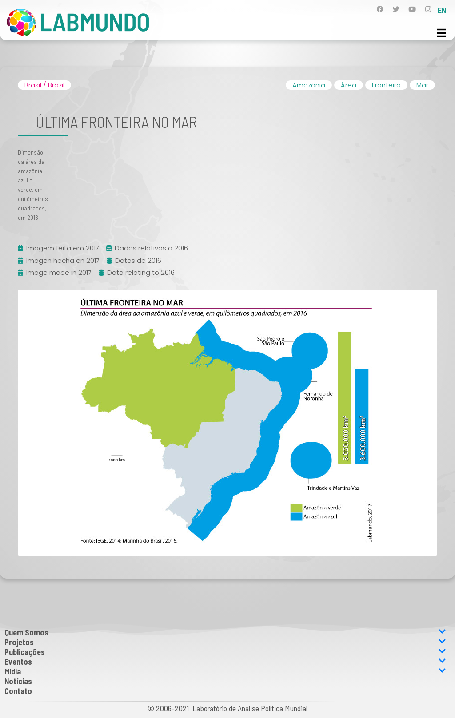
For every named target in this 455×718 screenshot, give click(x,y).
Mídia (225, 671)
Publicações (225, 652)
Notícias (18, 681)
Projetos (225, 642)
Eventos (225, 661)
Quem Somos (225, 632)
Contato (18, 691)
